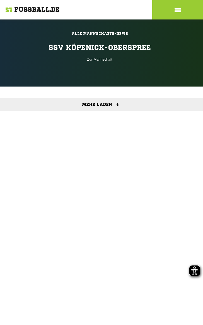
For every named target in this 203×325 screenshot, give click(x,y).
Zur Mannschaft (99, 59)
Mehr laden (102, 105)
